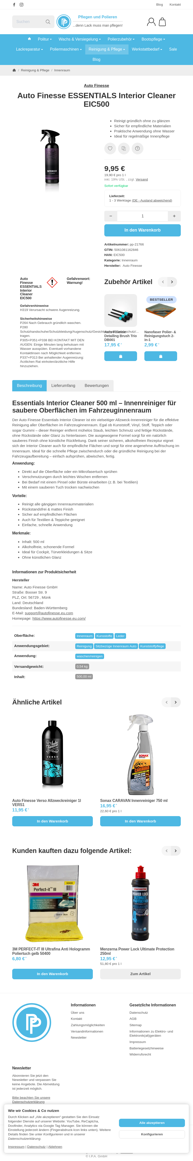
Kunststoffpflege (152, 646)
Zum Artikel (140, 974)
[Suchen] (33, 21)
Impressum (16, 1147)
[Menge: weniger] (110, 216)
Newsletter (21, 1068)
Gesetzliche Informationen (152, 1005)
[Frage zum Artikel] (137, 148)
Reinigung (84, 646)
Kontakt (175, 4)
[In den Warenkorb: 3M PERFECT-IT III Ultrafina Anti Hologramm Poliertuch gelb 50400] (52, 974)
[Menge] (142, 216)
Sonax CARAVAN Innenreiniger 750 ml (134, 801)
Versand (142, 179)
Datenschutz (36, 1147)
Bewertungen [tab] (97, 385)
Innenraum (130, 260)
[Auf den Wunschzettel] (110, 148)
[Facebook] (14, 5)
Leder (120, 636)
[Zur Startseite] (38, 1022)
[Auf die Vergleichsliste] (124, 148)
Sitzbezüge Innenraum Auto (116, 646)
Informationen (83, 1005)
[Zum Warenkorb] (162, 21)
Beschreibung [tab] (29, 385)
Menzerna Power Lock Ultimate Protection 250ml (137, 951)
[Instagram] (21, 5)
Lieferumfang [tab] (63, 385)
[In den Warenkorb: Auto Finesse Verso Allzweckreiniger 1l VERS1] (52, 821)
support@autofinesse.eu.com (49, 613)
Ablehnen (55, 1147)
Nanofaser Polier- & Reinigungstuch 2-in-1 (160, 336)
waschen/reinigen (90, 656)
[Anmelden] (151, 21)
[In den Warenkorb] (142, 230)
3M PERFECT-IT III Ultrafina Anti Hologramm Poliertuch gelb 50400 (51, 951)
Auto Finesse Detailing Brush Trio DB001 (120, 336)
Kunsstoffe (104, 636)
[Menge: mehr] (174, 216)
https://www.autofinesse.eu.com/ (59, 618)
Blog (159, 4)
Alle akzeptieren (152, 1123)
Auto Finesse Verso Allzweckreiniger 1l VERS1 (46, 803)
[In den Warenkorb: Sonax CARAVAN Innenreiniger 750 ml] (140, 821)
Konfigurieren (152, 1134)
